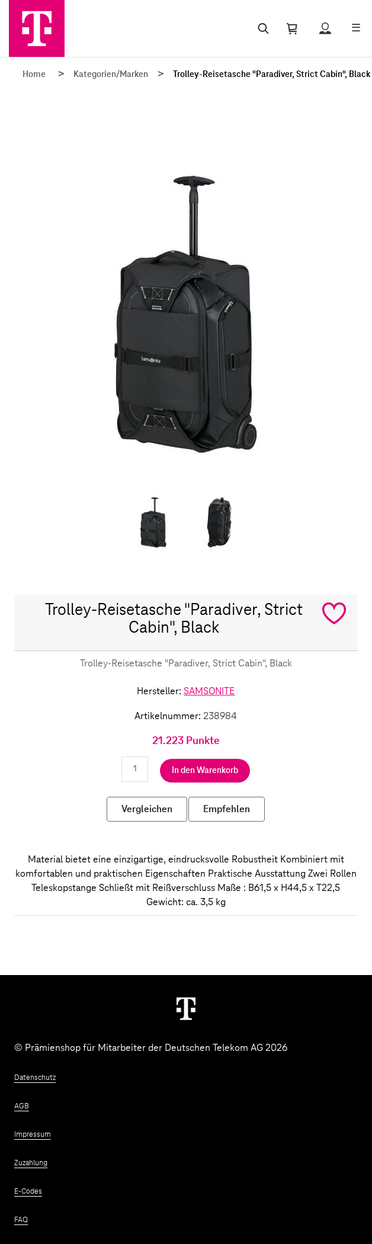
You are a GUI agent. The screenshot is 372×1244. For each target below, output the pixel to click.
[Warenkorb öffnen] (292, 28)
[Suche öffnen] (261, 28)
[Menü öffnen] (356, 28)
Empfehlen (226, 809)
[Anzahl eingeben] (134, 769)
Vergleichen (146, 809)
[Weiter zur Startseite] (186, 1008)
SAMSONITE (209, 691)
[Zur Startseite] (37, 28)
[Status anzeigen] (325, 28)
